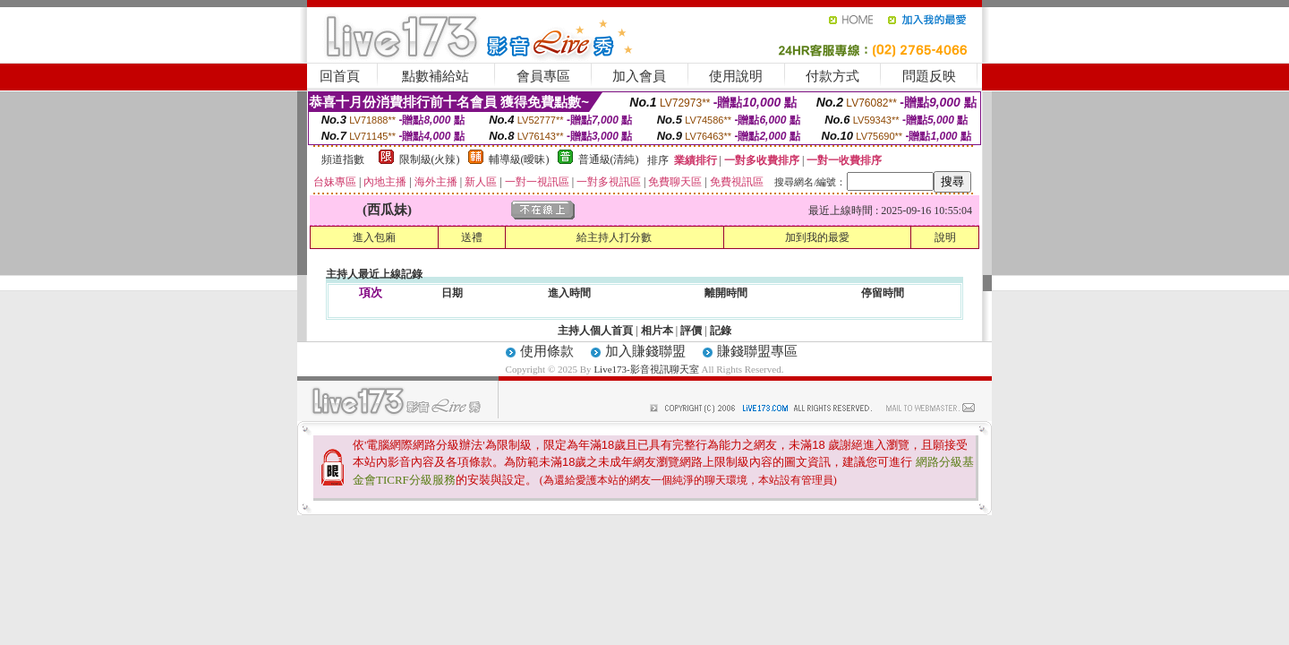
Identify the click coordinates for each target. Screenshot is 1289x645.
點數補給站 (435, 76)
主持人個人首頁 (595, 330)
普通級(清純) (608, 159)
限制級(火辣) (429, 159)
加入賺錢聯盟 (645, 351)
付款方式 (832, 76)
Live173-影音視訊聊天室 (645, 369)
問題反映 (929, 76)
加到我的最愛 (817, 237)
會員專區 (543, 76)
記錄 (720, 330)
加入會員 (639, 76)
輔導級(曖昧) (519, 159)
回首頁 (340, 76)
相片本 (657, 330)
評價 (691, 330)
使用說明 (736, 76)
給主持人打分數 (614, 237)
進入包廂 (374, 237)
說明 (945, 237)
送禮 (471, 237)
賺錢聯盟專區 (757, 351)
